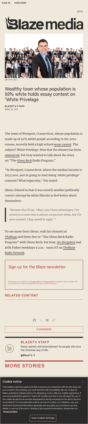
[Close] (82, 381)
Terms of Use (49, 282)
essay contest (63, 144)
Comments (44, 329)
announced (12, 155)
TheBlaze (11, 237)
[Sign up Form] (44, 274)
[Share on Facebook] (34, 320)
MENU (80, 12)
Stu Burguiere (66, 242)
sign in (6, 3)
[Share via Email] (47, 320)
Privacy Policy (36, 282)
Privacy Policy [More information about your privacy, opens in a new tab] (10, 412)
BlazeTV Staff (15, 106)
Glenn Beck (25, 160)
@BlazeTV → (28, 355)
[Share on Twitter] (41, 320)
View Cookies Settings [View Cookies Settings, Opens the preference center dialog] (43, 418)
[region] (44, 400)
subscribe (20, 3)
